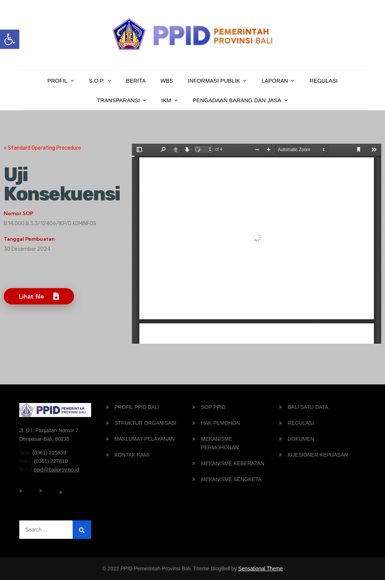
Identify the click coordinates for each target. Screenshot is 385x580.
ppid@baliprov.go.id (56, 470)
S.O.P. (96, 80)
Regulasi (323, 80)
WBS (166, 80)
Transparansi (118, 100)
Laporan (275, 80)
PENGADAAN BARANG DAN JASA (237, 100)
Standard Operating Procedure (44, 148)
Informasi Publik (214, 80)
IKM (166, 100)
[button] (9, 39)
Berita (136, 80)
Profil (57, 80)
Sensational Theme (260, 568)
